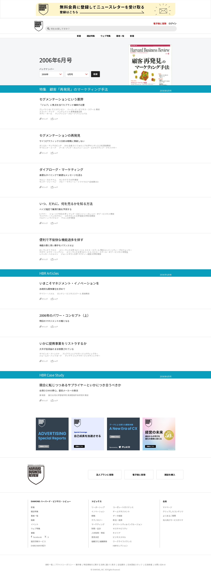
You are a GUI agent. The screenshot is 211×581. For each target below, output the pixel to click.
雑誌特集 (91, 37)
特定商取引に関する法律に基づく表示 (99, 568)
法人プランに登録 (104, 478)
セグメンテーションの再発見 (59, 139)
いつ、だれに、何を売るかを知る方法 (66, 207)
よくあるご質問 (169, 519)
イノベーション (98, 515)
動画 (33, 523)
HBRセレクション (120, 549)
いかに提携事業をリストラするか (63, 347)
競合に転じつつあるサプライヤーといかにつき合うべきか (80, 388)
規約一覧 (49, 568)
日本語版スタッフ (134, 568)
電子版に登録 (159, 23)
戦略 (93, 519)
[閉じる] (205, 33)
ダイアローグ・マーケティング (61, 173)
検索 (95, 77)
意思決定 (95, 540)
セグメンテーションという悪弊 (61, 102)
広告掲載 (148, 568)
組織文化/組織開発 (99, 544)
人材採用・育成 (98, 536)
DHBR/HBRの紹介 (38, 549)
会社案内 (121, 568)
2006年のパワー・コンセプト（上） (64, 319)
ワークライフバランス (122, 544)
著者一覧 (120, 37)
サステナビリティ (120, 532)
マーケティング (97, 527)
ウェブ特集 (105, 37)
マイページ (167, 510)
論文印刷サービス (38, 544)
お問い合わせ (160, 568)
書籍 (132, 37)
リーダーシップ (98, 510)
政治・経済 (117, 523)
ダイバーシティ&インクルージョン (127, 527)
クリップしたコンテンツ (173, 515)
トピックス (96, 504)
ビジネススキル (119, 540)
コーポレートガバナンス (123, 510)
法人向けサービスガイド (173, 523)
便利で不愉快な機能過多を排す (61, 243)
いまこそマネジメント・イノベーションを (69, 287)
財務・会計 (96, 532)
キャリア (116, 536)
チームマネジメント (121, 515)
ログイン (173, 23)
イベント (34, 527)
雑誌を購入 (169, 478)
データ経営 (117, 519)
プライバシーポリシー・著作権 (68, 568)
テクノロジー (97, 523)
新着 (79, 37)
